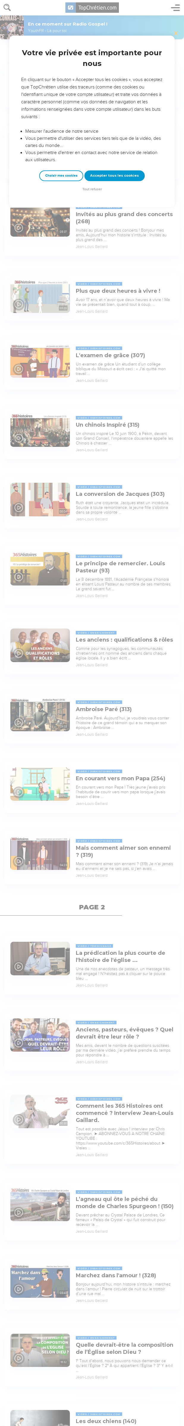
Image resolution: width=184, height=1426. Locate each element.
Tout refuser (92, 189)
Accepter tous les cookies (114, 175)
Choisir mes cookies (61, 176)
